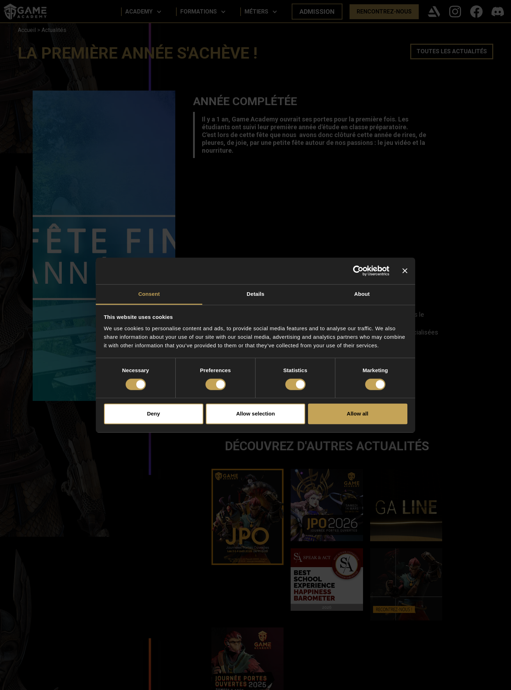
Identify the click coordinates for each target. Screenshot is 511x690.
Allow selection (255, 414)
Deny (153, 414)
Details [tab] (255, 294)
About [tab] (362, 294)
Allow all (357, 414)
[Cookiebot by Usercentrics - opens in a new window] (358, 270)
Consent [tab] (149, 294)
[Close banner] (404, 270)
